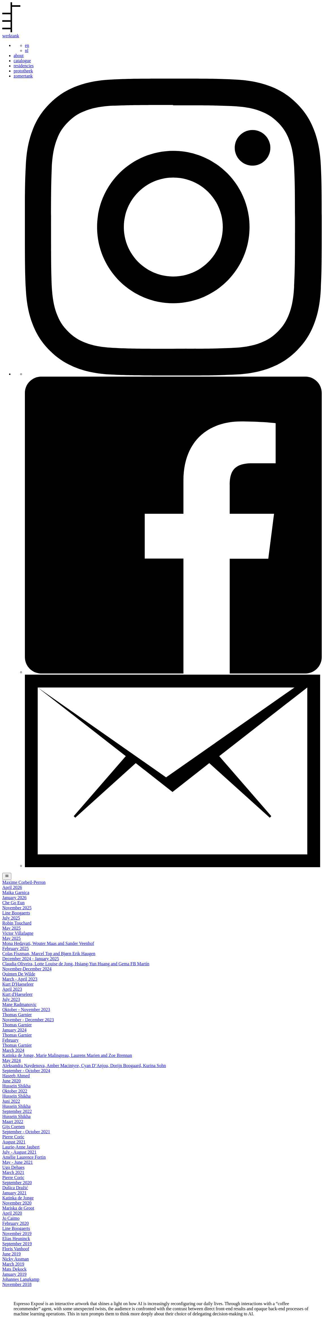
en (27, 45)
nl (26, 50)
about (19, 55)
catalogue (22, 60)
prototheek (23, 70)
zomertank (23, 76)
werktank (10, 35)
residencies (24, 65)
